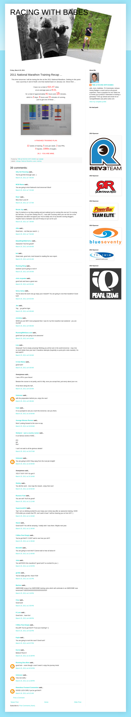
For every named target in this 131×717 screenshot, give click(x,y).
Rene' (18, 197)
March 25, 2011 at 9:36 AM (25, 401)
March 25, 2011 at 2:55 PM (25, 606)
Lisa (17, 345)
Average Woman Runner (24, 420)
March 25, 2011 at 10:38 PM (25, 656)
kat (17, 253)
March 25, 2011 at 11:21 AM (25, 501)
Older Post (77, 702)
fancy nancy (20, 291)
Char (17, 600)
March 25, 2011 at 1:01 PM (25, 579)
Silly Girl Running (22, 172)
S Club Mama (20, 362)
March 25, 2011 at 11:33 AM (25, 516)
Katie (17, 408)
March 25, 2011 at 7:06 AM (25, 178)
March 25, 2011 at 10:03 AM (25, 426)
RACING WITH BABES (49, 12)
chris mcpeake (21, 278)
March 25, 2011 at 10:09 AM (25, 464)
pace (34, 161)
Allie (17, 228)
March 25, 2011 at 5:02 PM (25, 631)
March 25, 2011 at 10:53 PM (25, 668)
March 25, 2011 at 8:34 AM (25, 272)
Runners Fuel (20, 496)
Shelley (18, 483)
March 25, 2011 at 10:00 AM (25, 414)
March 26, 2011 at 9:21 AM (25, 693)
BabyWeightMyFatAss (24, 241)
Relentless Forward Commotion (27, 687)
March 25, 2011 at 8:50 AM (25, 284)
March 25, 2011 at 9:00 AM (25, 311)
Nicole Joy (19, 209)
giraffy (18, 573)
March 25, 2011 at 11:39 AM (25, 541)
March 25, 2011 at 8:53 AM (25, 299)
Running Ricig (21, 266)
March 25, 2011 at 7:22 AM (25, 190)
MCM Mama (20, 184)
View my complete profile (97, 102)
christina (19, 318)
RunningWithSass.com (24, 333)
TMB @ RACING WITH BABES (102, 85)
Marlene (18, 585)
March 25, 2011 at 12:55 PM (25, 566)
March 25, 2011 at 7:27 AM (25, 203)
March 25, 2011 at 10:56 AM (25, 489)
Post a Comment (18, 698)
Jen (17, 306)
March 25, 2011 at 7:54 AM (25, 234)
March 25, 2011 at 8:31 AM (25, 259)
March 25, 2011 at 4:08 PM (25, 618)
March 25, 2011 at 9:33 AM (25, 389)
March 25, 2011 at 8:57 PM (25, 643)
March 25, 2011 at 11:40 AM (25, 553)
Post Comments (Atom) (27, 706)
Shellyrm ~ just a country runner (27, 433)
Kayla (18, 637)
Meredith (19, 548)
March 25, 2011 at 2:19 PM (25, 593)
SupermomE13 (21, 508)
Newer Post (15, 702)
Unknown (19, 395)
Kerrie (18, 650)
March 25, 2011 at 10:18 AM (25, 476)
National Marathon (26, 161)
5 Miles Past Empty (22, 535)
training (39, 161)
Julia (17, 560)
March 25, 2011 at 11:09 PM (25, 681)
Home (46, 702)
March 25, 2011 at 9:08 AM (25, 326)
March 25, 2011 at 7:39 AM (25, 222)
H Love (18, 612)
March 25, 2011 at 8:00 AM (25, 246)
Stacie (18, 523)
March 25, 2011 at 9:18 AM (25, 338)
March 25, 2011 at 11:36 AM (25, 528)
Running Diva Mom (22, 663)
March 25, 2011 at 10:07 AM (25, 451)
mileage (18, 161)
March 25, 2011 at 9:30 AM (25, 368)
